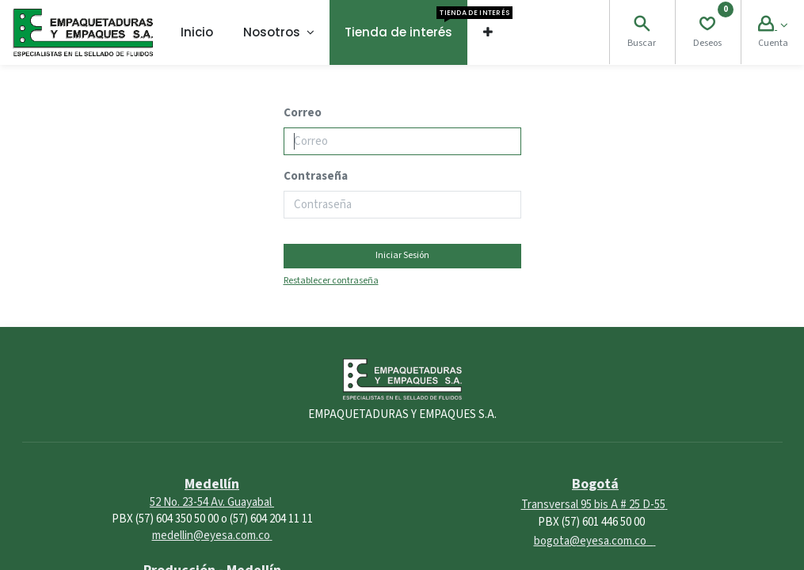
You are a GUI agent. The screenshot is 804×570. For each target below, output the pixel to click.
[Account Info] (772, 25)
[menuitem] (197, 32)
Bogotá (595, 484)
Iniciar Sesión (402, 255)
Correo (303, 112)
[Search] (641, 25)
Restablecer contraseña (331, 281)
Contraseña (316, 176)
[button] (487, 32)
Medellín (212, 484)
